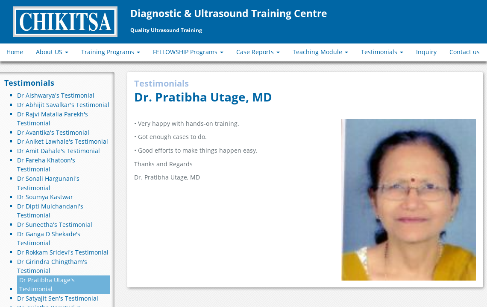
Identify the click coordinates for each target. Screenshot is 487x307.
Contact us (464, 52)
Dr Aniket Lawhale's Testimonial (62, 141)
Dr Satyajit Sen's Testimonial (57, 298)
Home (14, 52)
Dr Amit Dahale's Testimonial (58, 151)
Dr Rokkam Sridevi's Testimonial (63, 252)
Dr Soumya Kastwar (45, 197)
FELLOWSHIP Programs (188, 52)
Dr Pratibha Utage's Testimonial (47, 284)
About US (52, 52)
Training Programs (110, 52)
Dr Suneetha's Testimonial (54, 224)
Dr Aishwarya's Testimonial (55, 95)
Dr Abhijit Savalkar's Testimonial (63, 105)
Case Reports (258, 52)
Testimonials (382, 52)
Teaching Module (320, 52)
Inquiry (426, 52)
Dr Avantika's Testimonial (53, 132)
